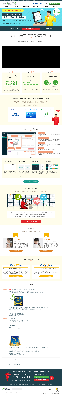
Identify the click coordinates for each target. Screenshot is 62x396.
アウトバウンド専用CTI (21, 0)
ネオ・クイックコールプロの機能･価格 (31, 181)
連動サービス (44, 384)
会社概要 (3, 390)
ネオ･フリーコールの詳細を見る (46, 276)
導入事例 (19, 384)
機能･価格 (15, 384)
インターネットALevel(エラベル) (14, 315)
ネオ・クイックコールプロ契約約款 (15, 328)
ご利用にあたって (31, 384)
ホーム (11, 384)
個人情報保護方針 (15, 390)
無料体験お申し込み (25, 384)
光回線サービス (28, 0)
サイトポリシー (22, 390)
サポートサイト (43, 0)
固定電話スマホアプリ (36, 0)
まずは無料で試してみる (31, 28)
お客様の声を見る (16, 250)
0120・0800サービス (13, 0)
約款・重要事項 (49, 384)
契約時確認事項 (8, 390)
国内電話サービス (5, 0)
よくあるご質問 (38, 384)
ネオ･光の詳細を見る (15, 276)
